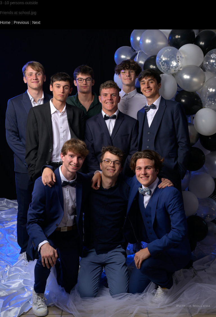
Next (36, 22)
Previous (21, 22)
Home (5, 22)
